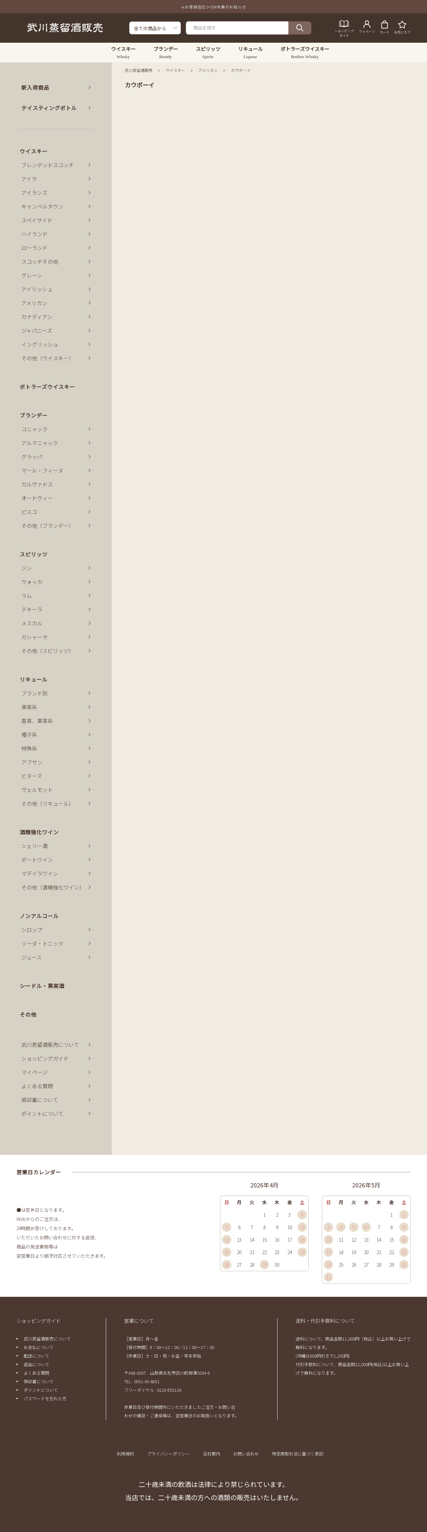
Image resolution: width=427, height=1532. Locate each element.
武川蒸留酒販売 (138, 70)
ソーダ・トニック (42, 943)
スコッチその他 (39, 261)
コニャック (34, 429)
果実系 (29, 707)
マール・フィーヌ (42, 470)
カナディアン (36, 317)
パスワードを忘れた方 (45, 1398)
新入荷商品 (35, 87)
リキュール (34, 679)
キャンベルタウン (42, 206)
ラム (26, 595)
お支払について (39, 1347)
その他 (28, 1014)
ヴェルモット (37, 790)
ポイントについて (42, 1113)
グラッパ (31, 457)
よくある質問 (37, 1086)
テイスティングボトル (49, 108)
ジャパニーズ (36, 330)
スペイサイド (37, 220)
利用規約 (125, 1454)
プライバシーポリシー (168, 1454)
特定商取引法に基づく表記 (297, 1454)
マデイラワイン (39, 873)
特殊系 (29, 748)
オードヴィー (37, 498)
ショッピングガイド (45, 1058)
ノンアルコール (39, 916)
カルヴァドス (37, 484)
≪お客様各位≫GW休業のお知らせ (213, 7)
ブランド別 (34, 693)
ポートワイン (37, 860)
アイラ (29, 179)
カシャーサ (34, 637)
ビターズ (31, 776)
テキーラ (31, 609)
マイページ (34, 1072)
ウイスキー (175, 70)
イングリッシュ (39, 344)
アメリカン (208, 70)
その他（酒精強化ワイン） (52, 887)
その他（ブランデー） (47, 525)
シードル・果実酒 (42, 986)
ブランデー (34, 415)
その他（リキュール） (47, 803)
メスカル (31, 623)
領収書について (39, 1100)
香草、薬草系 (37, 721)
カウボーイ (241, 70)
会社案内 (211, 1454)
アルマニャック (39, 443)
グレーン (31, 275)
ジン (26, 568)
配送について (36, 1356)
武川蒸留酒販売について (50, 1044)
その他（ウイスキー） (47, 358)
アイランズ (34, 192)
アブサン (31, 762)
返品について (36, 1364)
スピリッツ (34, 554)
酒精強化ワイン (39, 832)
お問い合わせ (246, 1454)
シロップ (31, 930)
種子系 (29, 734)
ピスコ (29, 512)
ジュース (31, 957)
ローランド (34, 248)
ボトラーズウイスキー (47, 387)
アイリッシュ (37, 289)
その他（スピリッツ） (47, 651)
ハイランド (34, 234)
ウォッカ (31, 582)
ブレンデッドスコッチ (47, 165)
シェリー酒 (34, 846)
